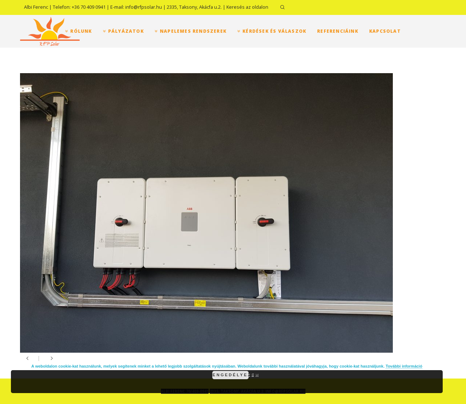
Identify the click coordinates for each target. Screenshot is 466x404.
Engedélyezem (231, 375)
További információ (404, 366)
